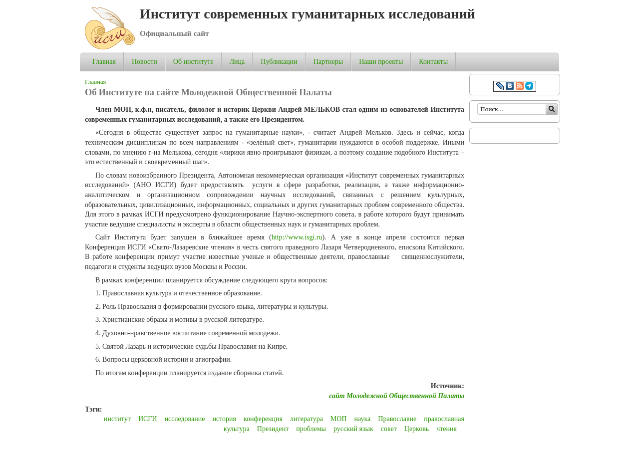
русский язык (353, 429)
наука (362, 419)
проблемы (311, 429)
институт (117, 419)
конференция (263, 419)
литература (306, 419)
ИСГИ (147, 419)
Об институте (193, 61)
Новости (144, 61)
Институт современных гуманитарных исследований (307, 13)
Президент (273, 429)
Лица (237, 61)
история (224, 419)
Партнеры (328, 61)
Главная (104, 61)
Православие (397, 419)
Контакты (433, 61)
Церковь (416, 429)
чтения (446, 429)
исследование (185, 419)
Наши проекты (381, 61)
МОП (338, 419)
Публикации (279, 61)
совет (389, 429)
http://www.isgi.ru (297, 237)
